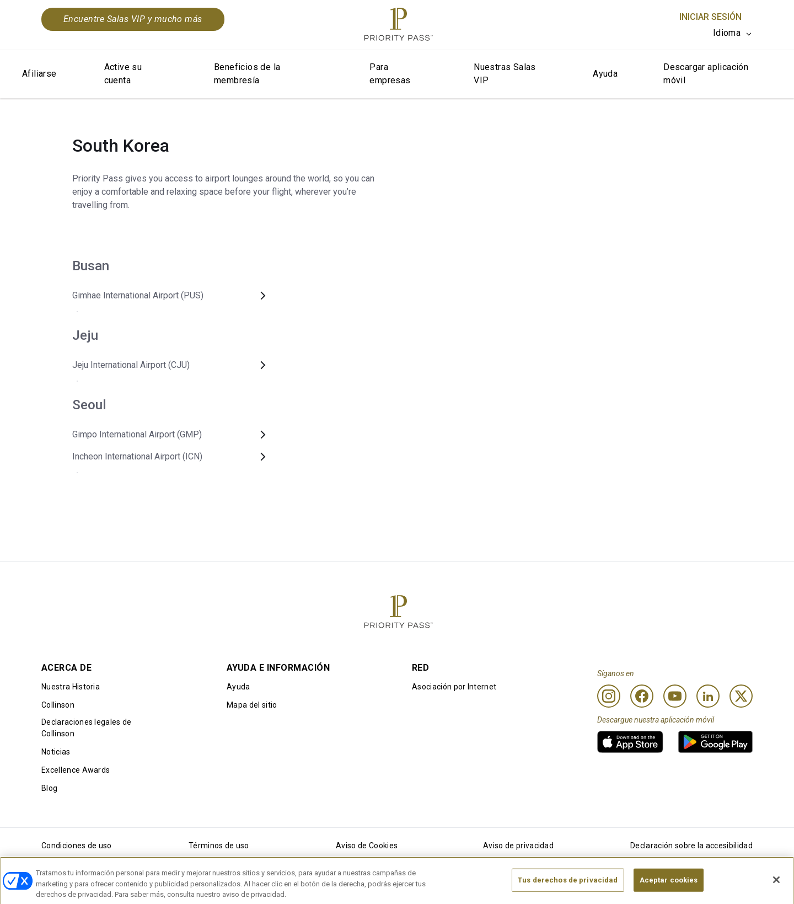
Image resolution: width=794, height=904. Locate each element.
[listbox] (733, 33)
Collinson (57, 704)
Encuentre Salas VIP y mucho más (132, 19)
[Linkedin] (708, 696)
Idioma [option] (727, 33)
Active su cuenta (123, 73)
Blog (49, 788)
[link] (630, 742)
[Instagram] (608, 696)
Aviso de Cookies (367, 845)
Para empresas (389, 73)
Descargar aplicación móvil (705, 73)
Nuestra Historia (70, 686)
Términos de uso (219, 845)
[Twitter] (741, 696)
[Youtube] (674, 696)
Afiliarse (39, 73)
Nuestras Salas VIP (505, 73)
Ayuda (605, 73)
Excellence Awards (75, 770)
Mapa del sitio (252, 704)
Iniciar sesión (710, 17)
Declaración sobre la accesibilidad (691, 845)
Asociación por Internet (454, 686)
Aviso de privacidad (518, 845)
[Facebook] (641, 696)
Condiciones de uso (76, 845)
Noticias (56, 751)
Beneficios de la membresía (247, 73)
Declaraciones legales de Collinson (86, 728)
